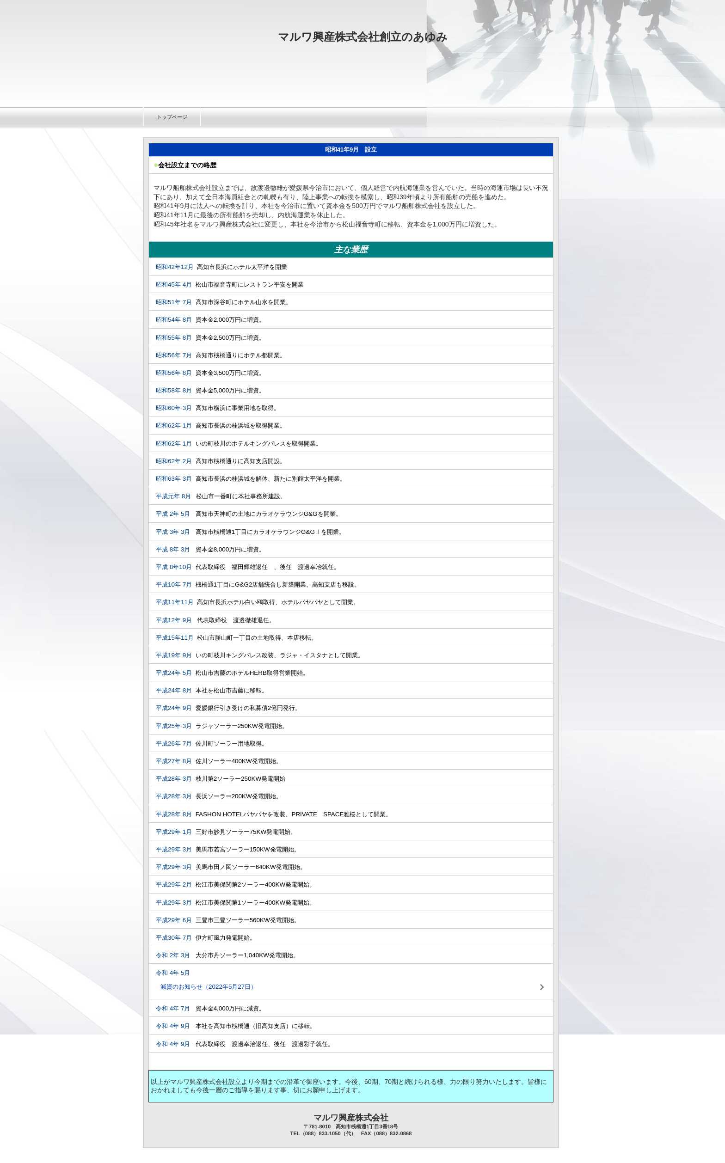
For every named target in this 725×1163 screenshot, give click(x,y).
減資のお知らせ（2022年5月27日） (208, 986)
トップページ (172, 117)
